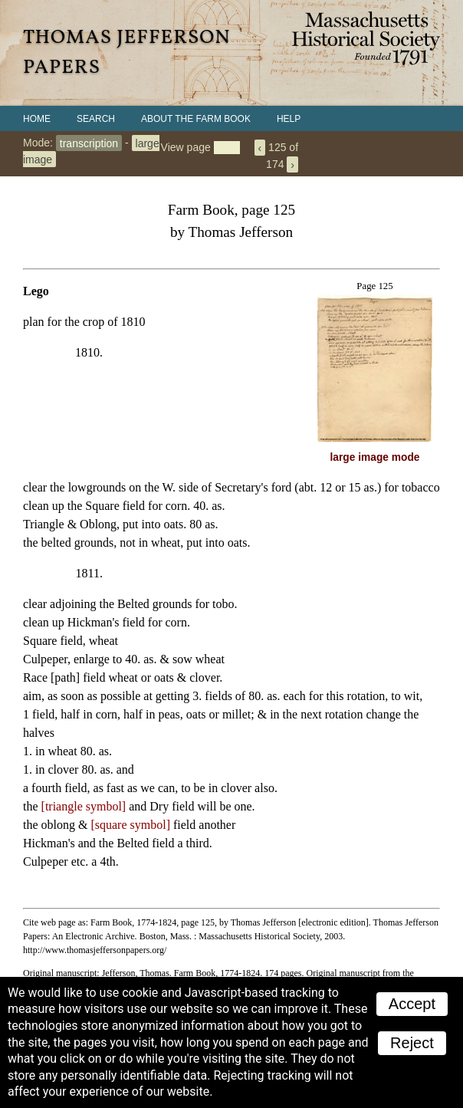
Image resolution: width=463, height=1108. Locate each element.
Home (37, 118)
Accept (412, 1003)
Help (288, 118)
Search (96, 118)
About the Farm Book (196, 118)
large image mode (375, 457)
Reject (412, 1042)
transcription (89, 142)
